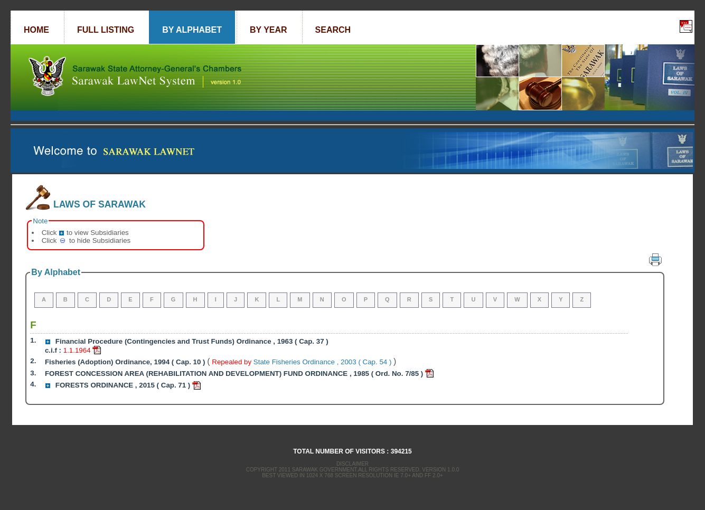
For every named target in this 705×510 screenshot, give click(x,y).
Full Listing (105, 29)
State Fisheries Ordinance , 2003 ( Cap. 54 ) (323, 362)
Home (36, 29)
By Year (268, 29)
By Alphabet (192, 29)
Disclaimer (352, 464)
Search (333, 29)
